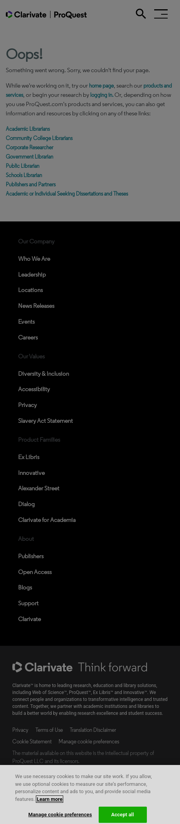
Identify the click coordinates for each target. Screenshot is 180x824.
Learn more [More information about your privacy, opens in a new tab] (49, 806)
